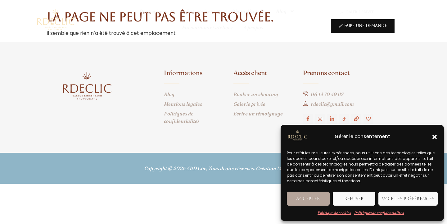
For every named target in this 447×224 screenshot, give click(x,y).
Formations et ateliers (207, 27)
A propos (253, 27)
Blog (285, 11)
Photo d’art (248, 11)
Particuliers (157, 11)
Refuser (354, 198)
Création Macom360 (279, 168)
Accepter (308, 198)
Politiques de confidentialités (379, 212)
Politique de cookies (334, 212)
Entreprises (203, 11)
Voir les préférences (408, 198)
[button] (434, 137)
